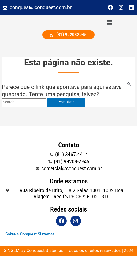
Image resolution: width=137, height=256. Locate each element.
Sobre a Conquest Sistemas (30, 234)
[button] (109, 23)
